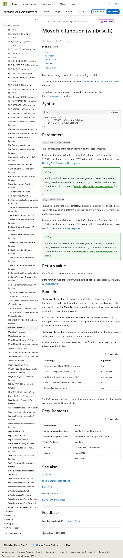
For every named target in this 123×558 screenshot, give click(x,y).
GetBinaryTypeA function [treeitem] (19, 191)
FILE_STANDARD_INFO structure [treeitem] (22, 101)
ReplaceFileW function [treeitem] (18, 439)
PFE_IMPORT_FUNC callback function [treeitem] (20, 386)
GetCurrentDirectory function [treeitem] (21, 215)
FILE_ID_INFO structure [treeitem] (18, 69)
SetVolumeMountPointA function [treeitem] (23, 499)
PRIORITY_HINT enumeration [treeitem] (21, 391)
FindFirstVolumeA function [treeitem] (20, 145)
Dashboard (113, 11)
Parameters (49, 55)
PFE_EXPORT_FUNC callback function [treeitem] (20, 378)
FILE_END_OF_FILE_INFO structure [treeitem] (19, 43)
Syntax (47, 52)
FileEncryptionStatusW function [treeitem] (22, 117)
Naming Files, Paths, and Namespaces (61, 163)
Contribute (50, 551)
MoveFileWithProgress (108, 81)
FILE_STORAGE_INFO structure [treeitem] (21, 105)
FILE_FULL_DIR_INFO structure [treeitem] (21, 49)
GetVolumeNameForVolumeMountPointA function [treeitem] (23, 302)
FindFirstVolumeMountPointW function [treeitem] (21, 158)
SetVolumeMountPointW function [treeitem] (23, 503)
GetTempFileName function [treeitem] (20, 296)
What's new (98, 11)
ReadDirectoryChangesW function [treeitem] (23, 407)
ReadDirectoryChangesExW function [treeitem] (20, 402)
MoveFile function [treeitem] (16, 327)
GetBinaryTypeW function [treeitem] (19, 195)
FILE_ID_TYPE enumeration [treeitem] (20, 73)
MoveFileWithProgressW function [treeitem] (23, 344)
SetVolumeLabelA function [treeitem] (20, 490)
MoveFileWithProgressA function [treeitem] (22, 340)
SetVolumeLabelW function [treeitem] (20, 494)
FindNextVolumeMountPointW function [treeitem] (21, 178)
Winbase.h (82, 21)
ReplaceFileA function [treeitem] (17, 435)
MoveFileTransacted (52, 95)
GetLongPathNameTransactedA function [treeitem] (22, 279)
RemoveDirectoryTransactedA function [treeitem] (21, 418)
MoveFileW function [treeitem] (17, 335)
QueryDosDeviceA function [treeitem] (20, 396)
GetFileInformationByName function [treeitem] (20, 252)
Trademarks (7, 556)
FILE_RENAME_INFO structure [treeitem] (21, 97)
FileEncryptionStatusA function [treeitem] (21, 113)
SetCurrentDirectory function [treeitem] (21, 443)
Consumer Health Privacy (82, 551)
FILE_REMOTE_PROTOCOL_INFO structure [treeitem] (22, 91)
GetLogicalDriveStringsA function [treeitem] (23, 272)
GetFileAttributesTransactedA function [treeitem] (21, 221)
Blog (38, 551)
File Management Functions (56, 480)
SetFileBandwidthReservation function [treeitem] (21, 465)
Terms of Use (104, 551)
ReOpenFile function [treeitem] (17, 431)
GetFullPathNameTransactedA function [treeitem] (21, 259)
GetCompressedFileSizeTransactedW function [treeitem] (23, 209)
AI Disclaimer (8, 551)
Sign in (116, 3)
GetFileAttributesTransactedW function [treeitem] (21, 229)
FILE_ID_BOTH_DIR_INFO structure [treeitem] (19, 55)
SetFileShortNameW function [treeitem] (21, 482)
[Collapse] (35, 19)
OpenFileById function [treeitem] (18, 364)
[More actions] (118, 21)
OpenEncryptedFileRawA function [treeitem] (23, 352)
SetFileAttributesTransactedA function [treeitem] (21, 449)
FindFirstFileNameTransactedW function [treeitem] (21, 123)
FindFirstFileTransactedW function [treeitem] (23, 133)
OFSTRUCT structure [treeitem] (17, 348)
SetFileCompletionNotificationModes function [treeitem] (23, 472)
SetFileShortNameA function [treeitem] (20, 478)
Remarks (48, 63)
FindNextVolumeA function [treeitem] (20, 164)
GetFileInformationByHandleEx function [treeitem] (21, 244)
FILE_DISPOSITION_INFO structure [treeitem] (19, 36)
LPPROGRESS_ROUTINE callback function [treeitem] (22, 322)
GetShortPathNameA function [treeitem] (21, 292)
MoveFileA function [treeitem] (16, 331)
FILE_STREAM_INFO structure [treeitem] (21, 109)
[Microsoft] (5, 4)
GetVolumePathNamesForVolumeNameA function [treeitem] (23, 314)
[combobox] (19, 25)
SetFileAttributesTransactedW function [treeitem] (21, 457)
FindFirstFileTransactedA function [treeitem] (22, 129)
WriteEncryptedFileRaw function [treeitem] (22, 507)
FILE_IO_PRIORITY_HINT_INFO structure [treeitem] (21, 79)
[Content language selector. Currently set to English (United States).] (15, 545)
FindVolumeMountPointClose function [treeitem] (21, 186)
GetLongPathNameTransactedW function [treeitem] (22, 286)
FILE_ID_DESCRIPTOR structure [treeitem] (22, 61)
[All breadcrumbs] (44, 21)
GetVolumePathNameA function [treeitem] (22, 308)
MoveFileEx (87, 81)
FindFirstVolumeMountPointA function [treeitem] (21, 151)
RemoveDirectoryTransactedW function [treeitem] (21, 425)
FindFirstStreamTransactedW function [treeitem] (20, 139)
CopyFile (46, 474)
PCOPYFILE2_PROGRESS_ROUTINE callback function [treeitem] (23, 370)
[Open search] (109, 4)
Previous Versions (25, 551)
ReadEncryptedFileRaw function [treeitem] (22, 411)
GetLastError (52, 283)
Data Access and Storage (62, 21)
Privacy (62, 551)
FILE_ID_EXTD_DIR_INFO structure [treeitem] (23, 65)
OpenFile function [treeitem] (16, 360)
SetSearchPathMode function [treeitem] (21, 486)
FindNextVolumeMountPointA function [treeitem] (21, 170)
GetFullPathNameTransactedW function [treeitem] (21, 267)
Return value (50, 59)
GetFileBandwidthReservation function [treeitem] (21, 236)
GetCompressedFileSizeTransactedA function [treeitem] (23, 202)
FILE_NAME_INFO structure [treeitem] (20, 85)
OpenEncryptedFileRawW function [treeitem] (23, 356)
